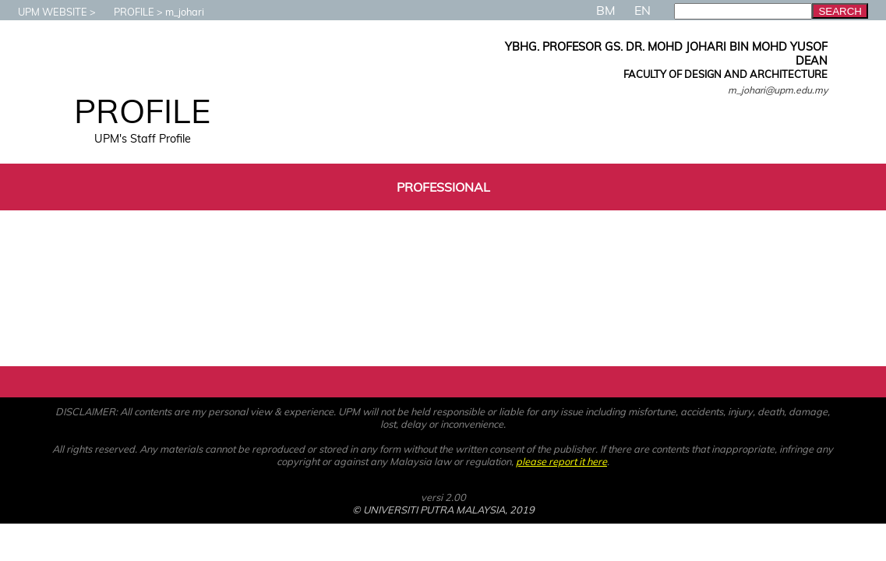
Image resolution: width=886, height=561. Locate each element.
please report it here (561, 461)
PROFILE (126, 11)
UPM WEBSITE (44, 11)
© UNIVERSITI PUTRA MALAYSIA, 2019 (443, 509)
